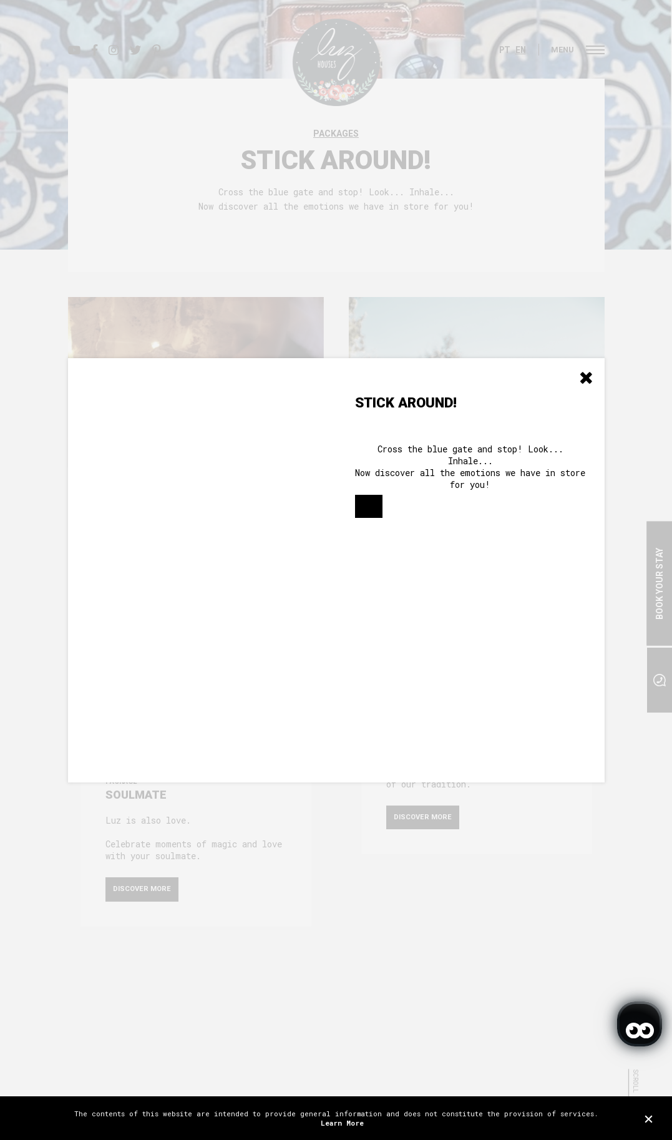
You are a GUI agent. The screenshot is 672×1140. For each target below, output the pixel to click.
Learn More (342, 1123)
